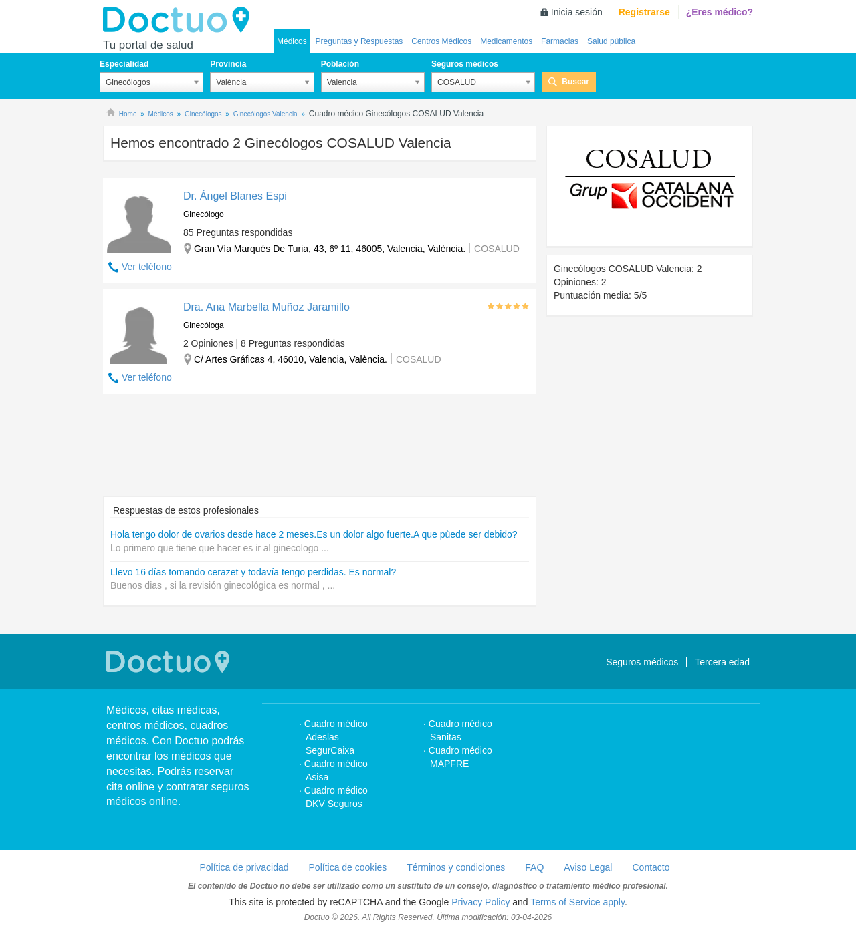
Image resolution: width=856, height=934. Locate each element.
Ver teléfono (147, 266)
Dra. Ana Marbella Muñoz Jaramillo (266, 307)
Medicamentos (506, 41)
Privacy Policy (480, 902)
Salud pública (611, 41)
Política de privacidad (243, 867)
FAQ (534, 867)
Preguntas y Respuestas (359, 41)
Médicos (292, 41)
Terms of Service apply (577, 902)
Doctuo (180, 20)
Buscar (575, 81)
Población (340, 64)
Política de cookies (348, 867)
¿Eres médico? (719, 12)
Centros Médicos (441, 41)
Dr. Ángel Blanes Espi (235, 196)
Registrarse (644, 12)
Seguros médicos (464, 64)
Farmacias (559, 41)
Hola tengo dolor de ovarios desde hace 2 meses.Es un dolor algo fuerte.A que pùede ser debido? (314, 534)
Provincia (228, 64)
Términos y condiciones (456, 867)
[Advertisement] (319, 451)
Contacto (650, 867)
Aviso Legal (588, 867)
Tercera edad (722, 662)
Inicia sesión (577, 12)
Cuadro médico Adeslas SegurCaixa (336, 737)
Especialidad (124, 64)
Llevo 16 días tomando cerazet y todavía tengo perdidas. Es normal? (253, 572)
